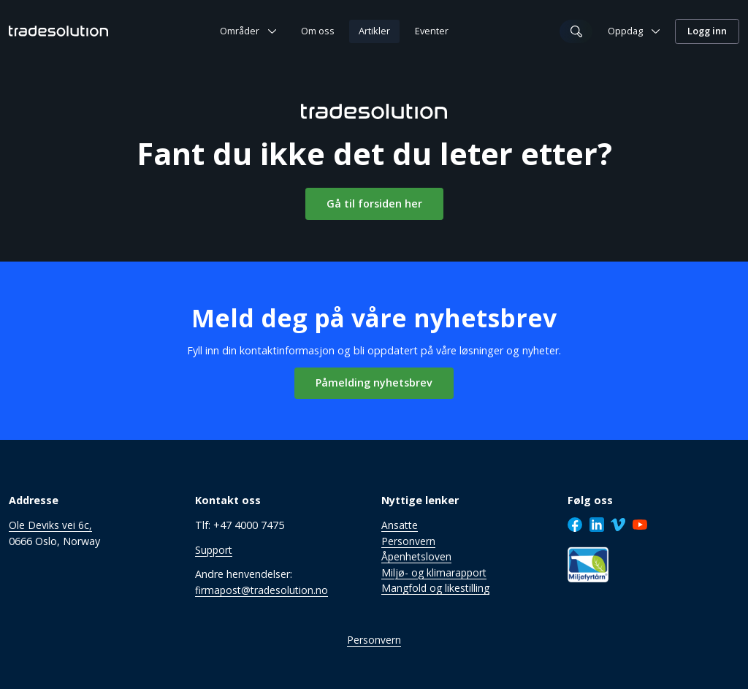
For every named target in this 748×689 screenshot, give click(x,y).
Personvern (374, 640)
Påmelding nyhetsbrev (374, 382)
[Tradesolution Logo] (58, 31)
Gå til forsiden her (374, 203)
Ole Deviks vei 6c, (50, 524)
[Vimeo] (618, 524)
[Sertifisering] (588, 564)
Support (214, 549)
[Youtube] (640, 524)
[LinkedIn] (596, 524)
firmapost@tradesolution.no (263, 589)
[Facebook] (575, 524)
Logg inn (707, 30)
